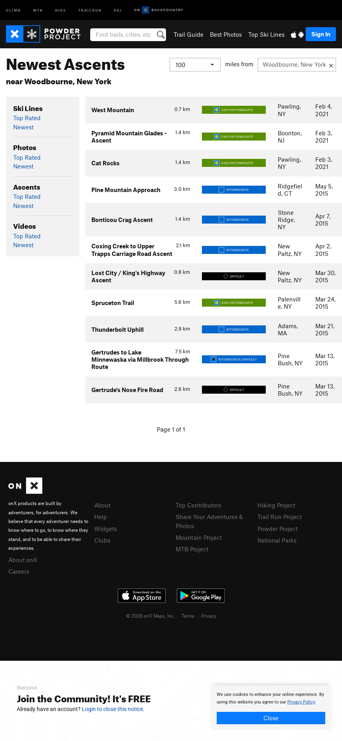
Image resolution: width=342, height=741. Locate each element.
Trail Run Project (279, 516)
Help (100, 516)
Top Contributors (198, 505)
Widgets (105, 528)
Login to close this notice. (113, 709)
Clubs (102, 540)
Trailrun (90, 9)
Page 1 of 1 (171, 429)
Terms (188, 615)
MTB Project (192, 549)
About (102, 505)
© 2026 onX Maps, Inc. (150, 615)
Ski (118, 9)
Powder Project (277, 528)
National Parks (277, 540)
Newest (23, 127)
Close (271, 717)
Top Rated (27, 117)
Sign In (320, 34)
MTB (38, 9)
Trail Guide (189, 34)
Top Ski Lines (266, 34)
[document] (271, 707)
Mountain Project (199, 537)
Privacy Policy (301, 702)
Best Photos (226, 34)
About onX (22, 559)
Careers (18, 571)
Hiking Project (276, 505)
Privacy (208, 615)
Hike (60, 9)
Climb (13, 9)
